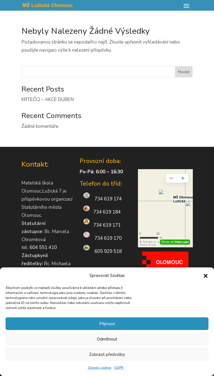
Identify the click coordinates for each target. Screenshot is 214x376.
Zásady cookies (99, 367)
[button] (205, 276)
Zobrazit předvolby (107, 354)
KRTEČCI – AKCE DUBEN (47, 99)
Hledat (183, 72)
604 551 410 (43, 247)
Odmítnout (107, 339)
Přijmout (107, 324)
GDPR (118, 367)
